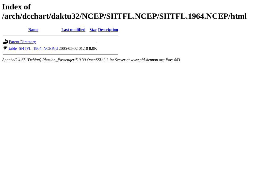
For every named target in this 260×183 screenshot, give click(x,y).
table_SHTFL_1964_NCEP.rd (33, 48)
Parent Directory (22, 42)
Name (33, 29)
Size (93, 29)
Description (108, 29)
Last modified (73, 29)
